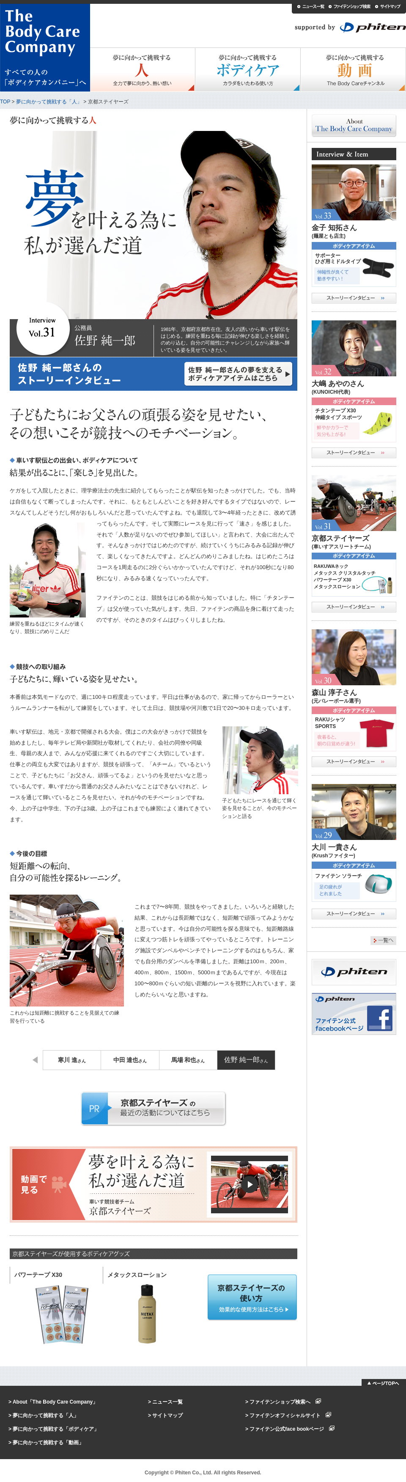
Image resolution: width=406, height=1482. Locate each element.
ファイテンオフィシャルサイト (290, 1415)
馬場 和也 (188, 1060)
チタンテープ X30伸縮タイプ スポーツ (338, 414)
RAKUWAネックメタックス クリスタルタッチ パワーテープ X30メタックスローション (345, 576)
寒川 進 (72, 1060)
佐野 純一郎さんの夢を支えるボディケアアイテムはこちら (239, 374)
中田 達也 (130, 1060)
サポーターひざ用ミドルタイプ (338, 258)
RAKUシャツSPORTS (330, 723)
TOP (5, 102)
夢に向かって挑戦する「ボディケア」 (56, 1429)
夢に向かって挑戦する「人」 (49, 102)
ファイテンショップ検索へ (285, 1402)
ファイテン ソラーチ (338, 876)
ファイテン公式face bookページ (292, 1429)
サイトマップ (167, 1415)
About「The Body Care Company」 (55, 1402)
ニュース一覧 (167, 1402)
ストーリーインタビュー (354, 298)
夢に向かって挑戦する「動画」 (48, 1443)
